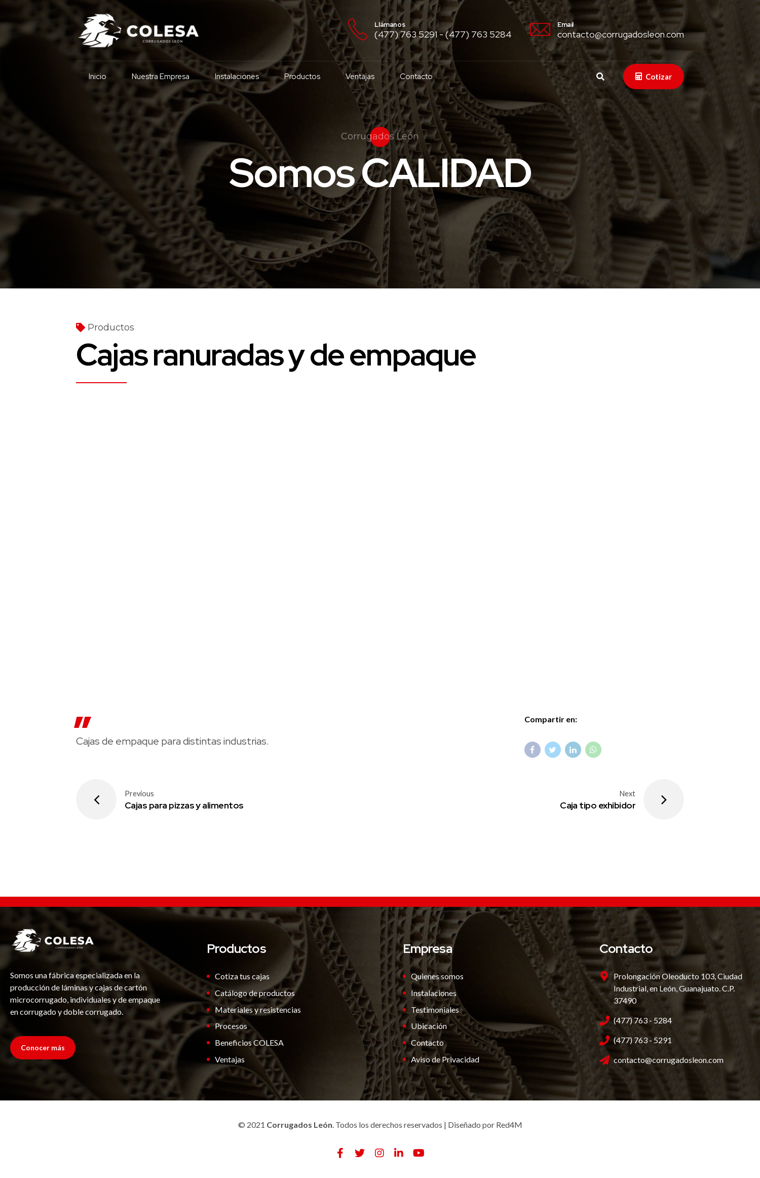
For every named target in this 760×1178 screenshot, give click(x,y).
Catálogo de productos (255, 993)
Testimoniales (435, 1009)
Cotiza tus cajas (242, 976)
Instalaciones (237, 76)
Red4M (509, 1124)
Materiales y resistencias (258, 1009)
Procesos (231, 1025)
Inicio (97, 76)
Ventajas (360, 76)
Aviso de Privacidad (445, 1059)
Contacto (416, 76)
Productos (302, 76)
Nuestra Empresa (160, 76)
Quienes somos (437, 976)
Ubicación (429, 1025)
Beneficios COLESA (249, 1042)
